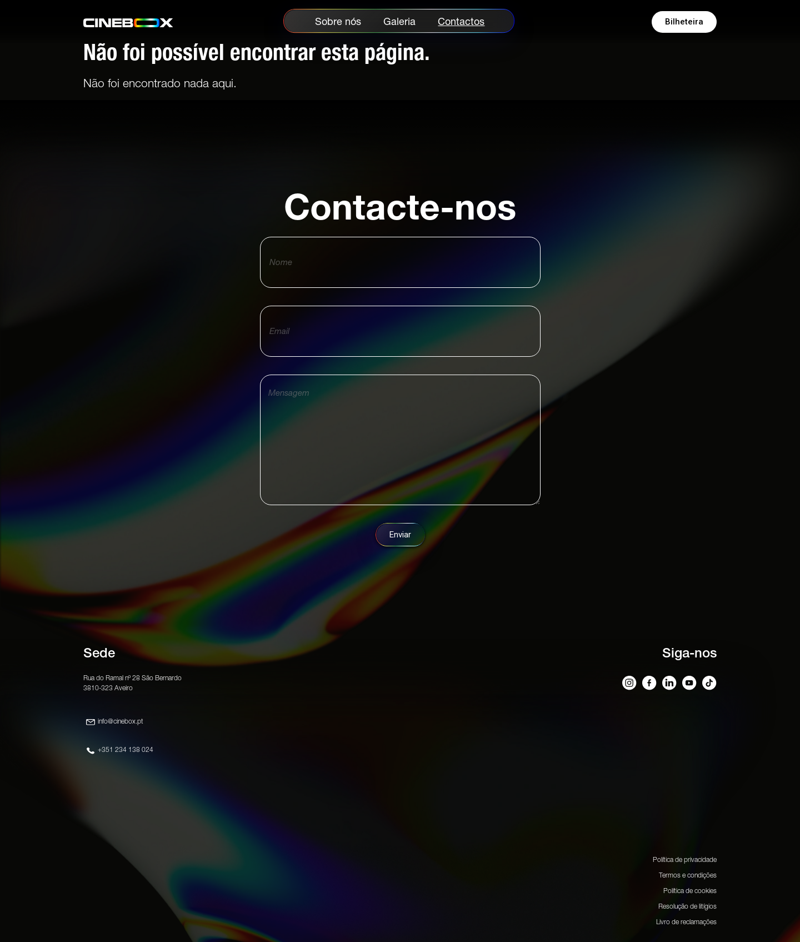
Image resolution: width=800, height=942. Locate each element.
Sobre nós (338, 21)
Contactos (461, 21)
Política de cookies (690, 890)
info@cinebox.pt (120, 721)
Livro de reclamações (686, 922)
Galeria (399, 21)
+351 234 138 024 (125, 749)
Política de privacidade (685, 859)
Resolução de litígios (687, 906)
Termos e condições (688, 875)
